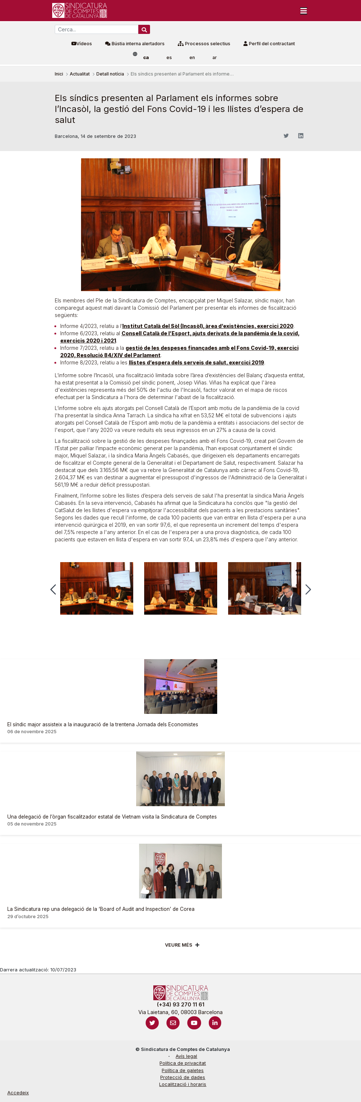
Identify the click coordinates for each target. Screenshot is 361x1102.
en (192, 57)
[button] (53, 589)
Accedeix (18, 1092)
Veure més (178, 945)
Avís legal (186, 1056)
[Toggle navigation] (303, 10)
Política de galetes (183, 1070)
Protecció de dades (182, 1077)
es (169, 57)
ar (214, 57)
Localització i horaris (182, 1084)
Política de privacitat (183, 1063)
